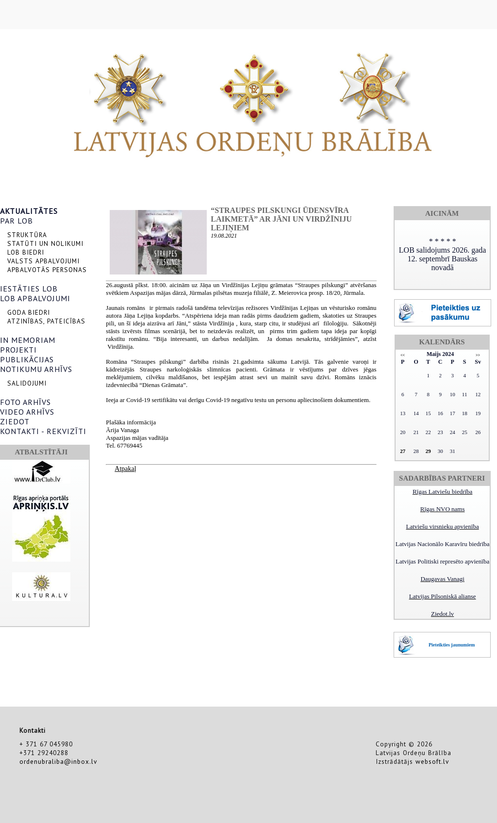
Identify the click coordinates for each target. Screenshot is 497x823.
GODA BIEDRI (28, 312)
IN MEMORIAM (27, 340)
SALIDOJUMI (27, 383)
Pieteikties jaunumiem (452, 644)
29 (428, 451)
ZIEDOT (15, 421)
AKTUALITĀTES (29, 211)
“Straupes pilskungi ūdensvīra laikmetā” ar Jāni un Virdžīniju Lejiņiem (281, 219)
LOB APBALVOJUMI (35, 298)
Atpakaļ (125, 468)
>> (478, 355)
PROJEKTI (18, 350)
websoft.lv (432, 761)
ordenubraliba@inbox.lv (58, 761)
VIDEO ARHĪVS (27, 412)
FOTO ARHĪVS (25, 402)
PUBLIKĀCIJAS (27, 359)
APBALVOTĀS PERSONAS (47, 269)
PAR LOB (16, 221)
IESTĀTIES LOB (29, 288)
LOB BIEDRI (25, 252)
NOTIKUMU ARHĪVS (36, 369)
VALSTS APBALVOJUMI (43, 261)
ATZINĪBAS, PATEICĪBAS (46, 321)
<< (402, 355)
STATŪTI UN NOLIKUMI (45, 243)
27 (402, 451)
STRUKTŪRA (27, 234)
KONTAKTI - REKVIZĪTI (43, 431)
